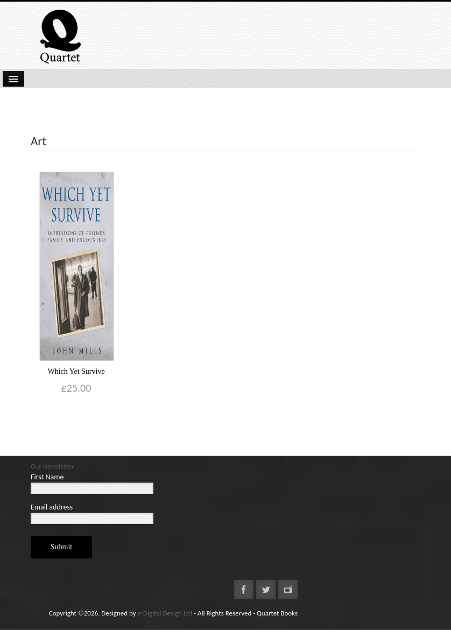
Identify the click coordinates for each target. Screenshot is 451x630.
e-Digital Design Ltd (165, 613)
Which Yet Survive (75, 371)
